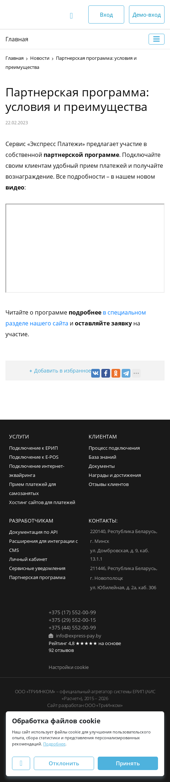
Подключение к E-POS (33, 457)
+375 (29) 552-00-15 (72, 619)
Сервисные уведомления (37, 568)
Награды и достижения (115, 475)
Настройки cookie (69, 667)
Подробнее (54, 743)
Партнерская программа (37, 577)
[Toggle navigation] (157, 39)
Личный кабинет (28, 559)
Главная (16, 39)
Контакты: (103, 520)
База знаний (102, 457)
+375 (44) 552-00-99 (72, 627)
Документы (102, 466)
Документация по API (33, 532)
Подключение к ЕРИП (33, 448)
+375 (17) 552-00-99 (72, 612)
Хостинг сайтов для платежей (42, 502)
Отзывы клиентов (109, 484)
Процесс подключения (114, 448)
